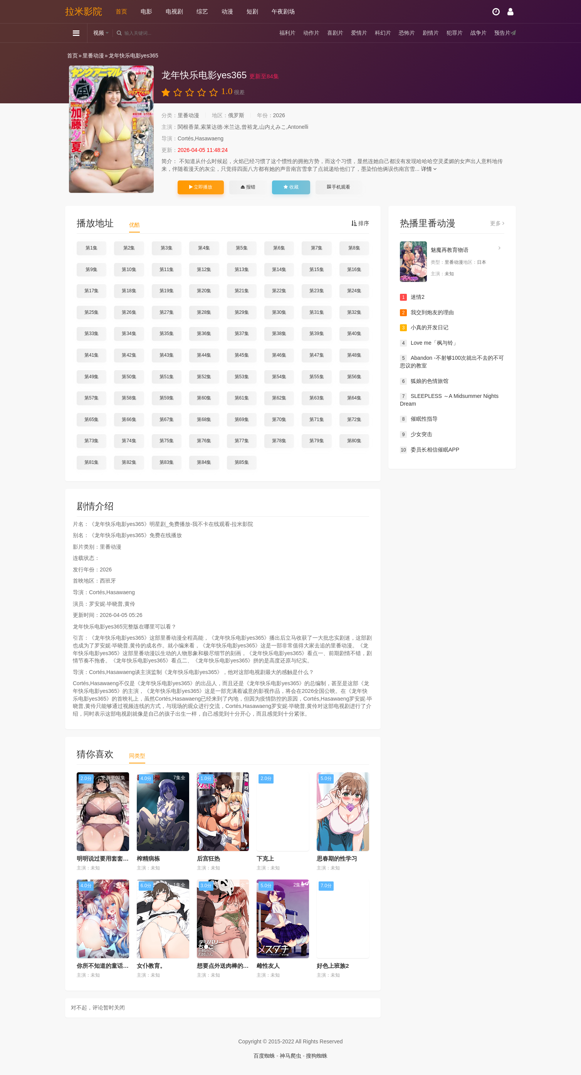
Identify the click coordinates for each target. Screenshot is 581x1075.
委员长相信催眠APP (429, 450)
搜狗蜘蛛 (316, 1056)
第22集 (279, 290)
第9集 (91, 269)
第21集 (242, 290)
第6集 (279, 248)
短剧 (252, 11)
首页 (121, 11)
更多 (497, 223)
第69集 (242, 419)
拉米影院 (83, 11)
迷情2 (412, 297)
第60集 (204, 398)
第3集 (167, 248)
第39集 (316, 333)
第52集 (204, 376)
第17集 (91, 290)
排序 (360, 223)
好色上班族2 (333, 965)
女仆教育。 (151, 965)
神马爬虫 (290, 1056)
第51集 (167, 376)
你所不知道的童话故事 (105, 965)
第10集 (129, 269)
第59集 (167, 398)
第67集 (167, 419)
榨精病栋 (148, 858)
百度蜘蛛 (264, 1056)
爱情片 (359, 33)
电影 (146, 11)
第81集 (91, 462)
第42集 (129, 355)
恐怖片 (407, 33)
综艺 (202, 11)
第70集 (279, 419)
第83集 (167, 462)
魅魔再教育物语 (449, 250)
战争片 (478, 33)
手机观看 (338, 187)
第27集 (167, 312)
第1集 (91, 248)
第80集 (354, 440)
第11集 (167, 269)
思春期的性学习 (337, 858)
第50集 (129, 376)
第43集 (167, 355)
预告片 (502, 33)
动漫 (227, 11)
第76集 (204, 440)
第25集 (91, 312)
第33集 (91, 333)
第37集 (242, 333)
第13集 (242, 269)
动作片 (311, 33)
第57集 (91, 398)
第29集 (242, 312)
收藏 (291, 187)
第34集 (129, 333)
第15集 (316, 269)
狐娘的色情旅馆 (424, 381)
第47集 (316, 355)
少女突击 (416, 434)
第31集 (316, 312)
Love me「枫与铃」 (429, 343)
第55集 (316, 376)
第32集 (354, 312)
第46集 (279, 355)
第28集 (204, 312)
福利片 (287, 33)
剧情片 (431, 33)
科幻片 (383, 33)
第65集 (91, 419)
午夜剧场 (283, 11)
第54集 (279, 376)
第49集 (91, 376)
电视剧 (174, 11)
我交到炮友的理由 (427, 312)
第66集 (129, 419)
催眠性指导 (419, 419)
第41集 (91, 355)
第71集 (316, 419)
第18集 (129, 290)
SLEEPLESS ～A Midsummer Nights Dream (449, 400)
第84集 (204, 462)
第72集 (354, 419)
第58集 (129, 398)
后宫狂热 (208, 858)
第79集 (316, 440)
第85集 (242, 462)
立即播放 (200, 187)
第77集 (242, 440)
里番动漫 (93, 55)
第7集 (317, 248)
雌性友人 (268, 965)
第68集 (204, 419)
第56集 (354, 376)
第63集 (316, 398)
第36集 (204, 333)
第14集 (279, 269)
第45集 (242, 355)
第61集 (242, 398)
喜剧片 (335, 33)
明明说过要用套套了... (105, 858)
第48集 (354, 355)
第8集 (354, 248)
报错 (248, 187)
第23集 (316, 290)
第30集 (279, 312)
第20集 (204, 290)
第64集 (354, 398)
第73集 (91, 440)
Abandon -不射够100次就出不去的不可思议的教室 (452, 362)
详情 (429, 169)
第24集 (354, 290)
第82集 (129, 462)
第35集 (167, 333)
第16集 (354, 269)
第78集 (279, 440)
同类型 (137, 756)
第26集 (129, 312)
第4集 (204, 248)
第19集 (167, 290)
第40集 (354, 333)
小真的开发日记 (424, 327)
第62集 (279, 398)
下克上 (265, 858)
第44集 (204, 355)
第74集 (129, 440)
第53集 (242, 376)
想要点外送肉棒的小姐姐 (228, 965)
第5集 (242, 248)
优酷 (134, 225)
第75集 (167, 440)
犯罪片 (455, 33)
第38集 (279, 333)
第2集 (129, 248)
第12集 (204, 269)
